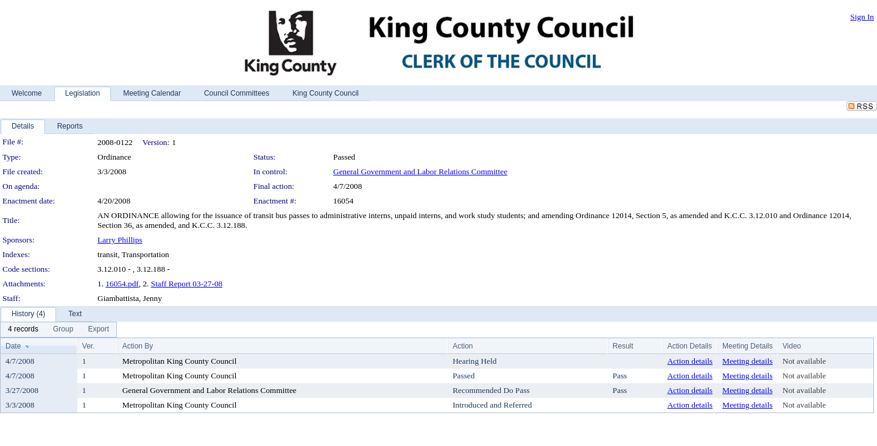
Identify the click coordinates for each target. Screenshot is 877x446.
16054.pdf (121, 283)
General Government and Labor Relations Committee (420, 171)
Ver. (88, 346)
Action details (690, 361)
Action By (137, 346)
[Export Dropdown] (98, 329)
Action (463, 346)
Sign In (862, 16)
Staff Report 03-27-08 (186, 283)
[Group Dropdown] (63, 329)
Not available (804, 361)
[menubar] (58, 330)
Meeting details (747, 361)
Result (623, 346)
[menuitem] (23, 329)
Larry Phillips (120, 239)
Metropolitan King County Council (179, 361)
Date (13, 346)
